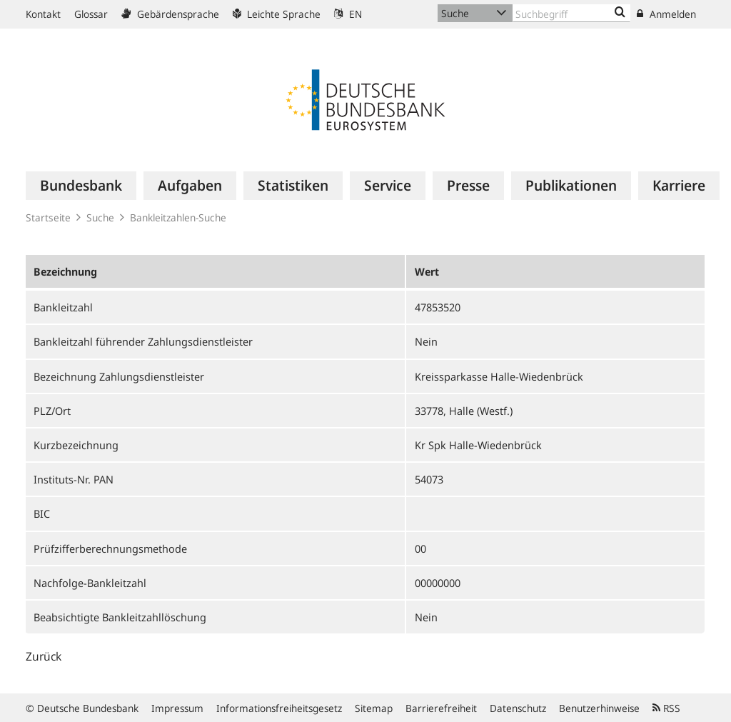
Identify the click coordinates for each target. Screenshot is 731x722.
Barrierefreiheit (441, 708)
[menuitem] (81, 185)
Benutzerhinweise (599, 708)
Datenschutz (518, 708)
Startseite (48, 217)
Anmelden (666, 14)
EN (348, 14)
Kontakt (43, 14)
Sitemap (374, 708)
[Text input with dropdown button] (571, 13)
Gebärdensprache (170, 14)
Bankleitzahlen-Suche (178, 217)
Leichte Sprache (277, 14)
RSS (666, 708)
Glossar (91, 14)
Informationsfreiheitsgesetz (279, 708)
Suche (100, 217)
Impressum (177, 708)
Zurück (43, 656)
